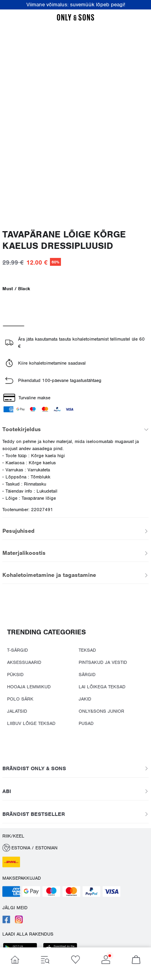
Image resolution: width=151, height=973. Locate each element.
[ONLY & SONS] (75, 19)
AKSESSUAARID (24, 662)
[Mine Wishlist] (76, 960)
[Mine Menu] (45, 960)
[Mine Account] (105, 960)
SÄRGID (87, 674)
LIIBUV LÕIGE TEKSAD (31, 723)
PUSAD (86, 723)
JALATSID (17, 711)
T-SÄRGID (17, 650)
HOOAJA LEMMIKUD (29, 687)
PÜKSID (15, 674)
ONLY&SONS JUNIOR (101, 711)
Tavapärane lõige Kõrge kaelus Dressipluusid (64, 240)
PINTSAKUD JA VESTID (103, 662)
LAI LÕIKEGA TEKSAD (102, 687)
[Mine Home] (15, 960)
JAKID (85, 699)
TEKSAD (87, 650)
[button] (75, 848)
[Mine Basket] (136, 960)
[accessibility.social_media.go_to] (6, 922)
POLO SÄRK (20, 699)
